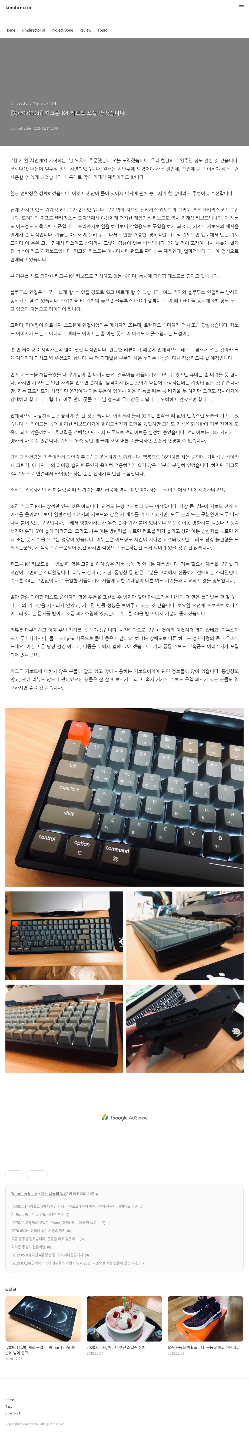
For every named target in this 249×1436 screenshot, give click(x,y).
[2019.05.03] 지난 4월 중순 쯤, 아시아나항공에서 (47, 1254)
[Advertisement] (124, 1117)
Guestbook (13, 1413)
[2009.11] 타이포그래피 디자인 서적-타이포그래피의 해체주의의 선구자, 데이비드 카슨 (74, 1206)
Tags (8, 1406)
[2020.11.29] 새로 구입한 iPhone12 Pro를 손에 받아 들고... (55, 1222)
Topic (102, 29)
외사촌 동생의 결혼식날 (28, 1246)
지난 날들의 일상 (54, 1193)
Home (10, 29)
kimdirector (18, 7)
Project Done (62, 29)
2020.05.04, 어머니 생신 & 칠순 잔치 (38, 1230)
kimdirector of (33, 29)
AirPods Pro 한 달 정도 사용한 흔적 (37, 1214)
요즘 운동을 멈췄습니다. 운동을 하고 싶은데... (44, 1238)
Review (85, 29)
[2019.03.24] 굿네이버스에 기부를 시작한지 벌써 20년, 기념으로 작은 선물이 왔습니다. (74, 1262)
